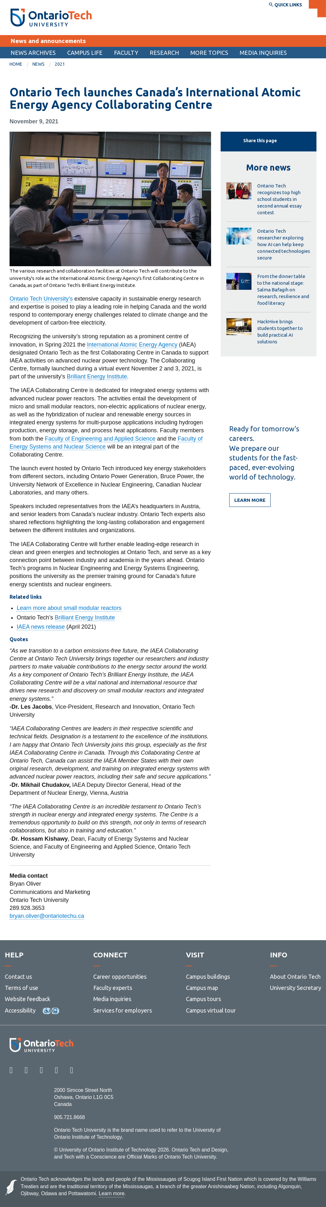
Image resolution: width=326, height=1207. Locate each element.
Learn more (250, 500)
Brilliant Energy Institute (97, 376)
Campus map (202, 987)
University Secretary (295, 987)
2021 (60, 64)
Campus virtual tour (211, 1010)
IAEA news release (41, 627)
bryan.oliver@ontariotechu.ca (47, 916)
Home (16, 64)
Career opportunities (119, 976)
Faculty (126, 52)
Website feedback (27, 999)
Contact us (18, 976)
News (38, 64)
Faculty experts (112, 987)
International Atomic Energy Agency (132, 344)
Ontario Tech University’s (41, 299)
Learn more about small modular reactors (69, 608)
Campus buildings (208, 976)
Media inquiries (263, 52)
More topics (209, 52)
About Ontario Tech (295, 976)
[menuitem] (33, 52)
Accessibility (20, 1010)
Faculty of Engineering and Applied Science (100, 438)
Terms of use (21, 987)
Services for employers (122, 1010)
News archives (33, 52)
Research (164, 52)
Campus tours (203, 999)
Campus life (85, 52)
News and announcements (48, 40)
